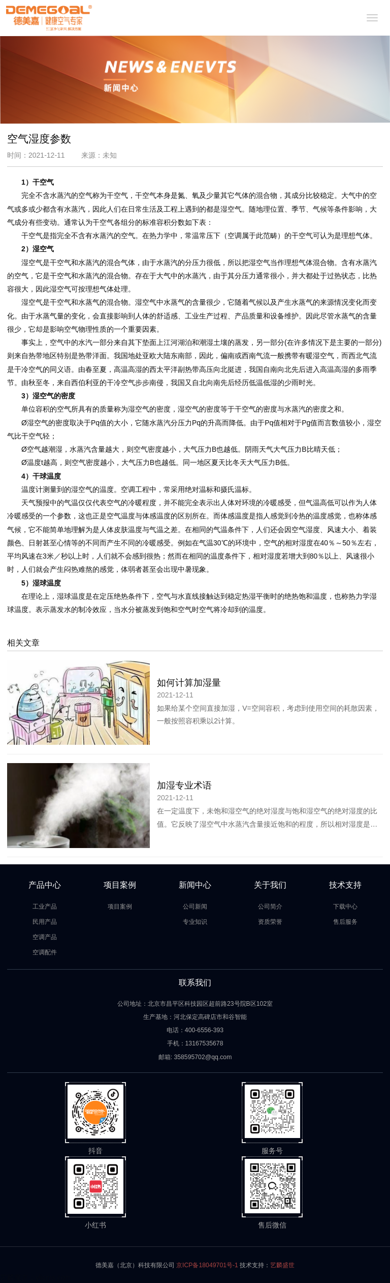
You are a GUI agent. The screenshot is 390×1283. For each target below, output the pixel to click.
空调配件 (44, 952)
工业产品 (44, 906)
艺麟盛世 (282, 1265)
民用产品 (44, 921)
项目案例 (120, 906)
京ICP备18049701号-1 (207, 1265)
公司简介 (270, 906)
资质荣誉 (270, 921)
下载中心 (345, 906)
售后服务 (345, 921)
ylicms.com (53, 1277)
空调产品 (44, 937)
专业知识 (195, 921)
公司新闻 (195, 906)
